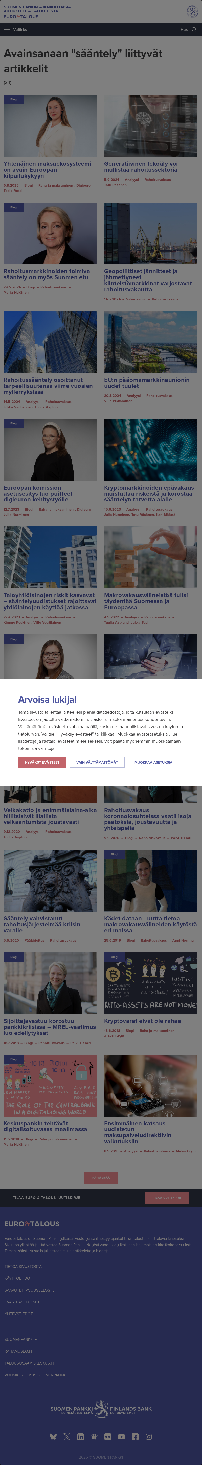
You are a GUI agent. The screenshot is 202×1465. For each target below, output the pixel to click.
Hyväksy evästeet (42, 762)
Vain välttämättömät (97, 762)
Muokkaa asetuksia (153, 762)
